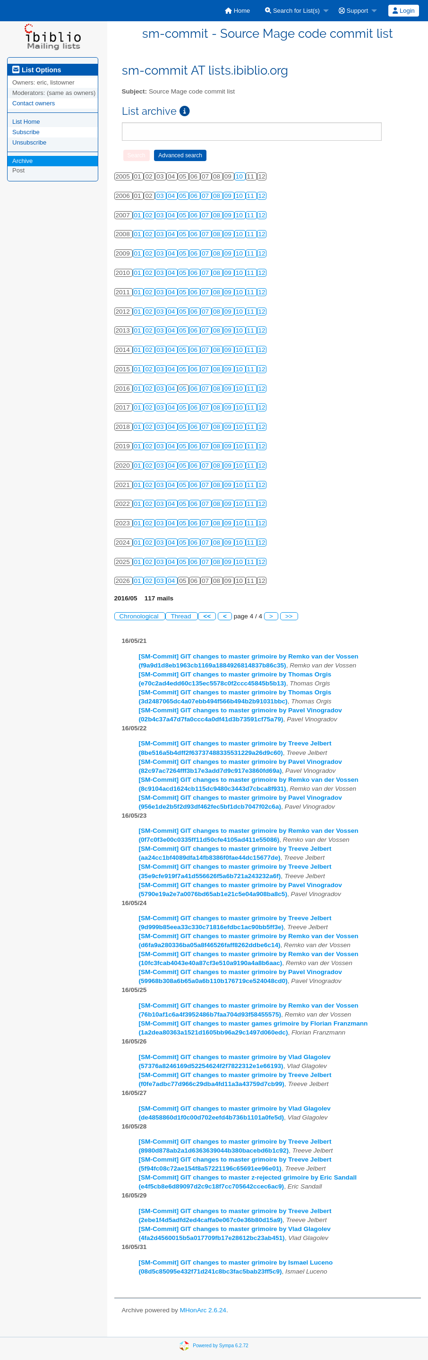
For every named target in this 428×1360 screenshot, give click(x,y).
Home (237, 10)
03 (160, 195)
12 (261, 195)
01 (138, 215)
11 (251, 195)
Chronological (140, 616)
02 (149, 215)
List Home (26, 121)
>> (289, 616)
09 (228, 195)
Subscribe (26, 132)
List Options (36, 70)
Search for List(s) (292, 10)
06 (194, 195)
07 (206, 195)
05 (183, 195)
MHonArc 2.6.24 (203, 1310)
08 (217, 195)
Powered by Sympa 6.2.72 (220, 1345)
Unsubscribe (29, 142)
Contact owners (33, 103)
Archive (22, 160)
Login (403, 10)
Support (353, 10)
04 (172, 195)
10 (240, 176)
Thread (182, 616)
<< (207, 616)
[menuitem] (237, 10)
